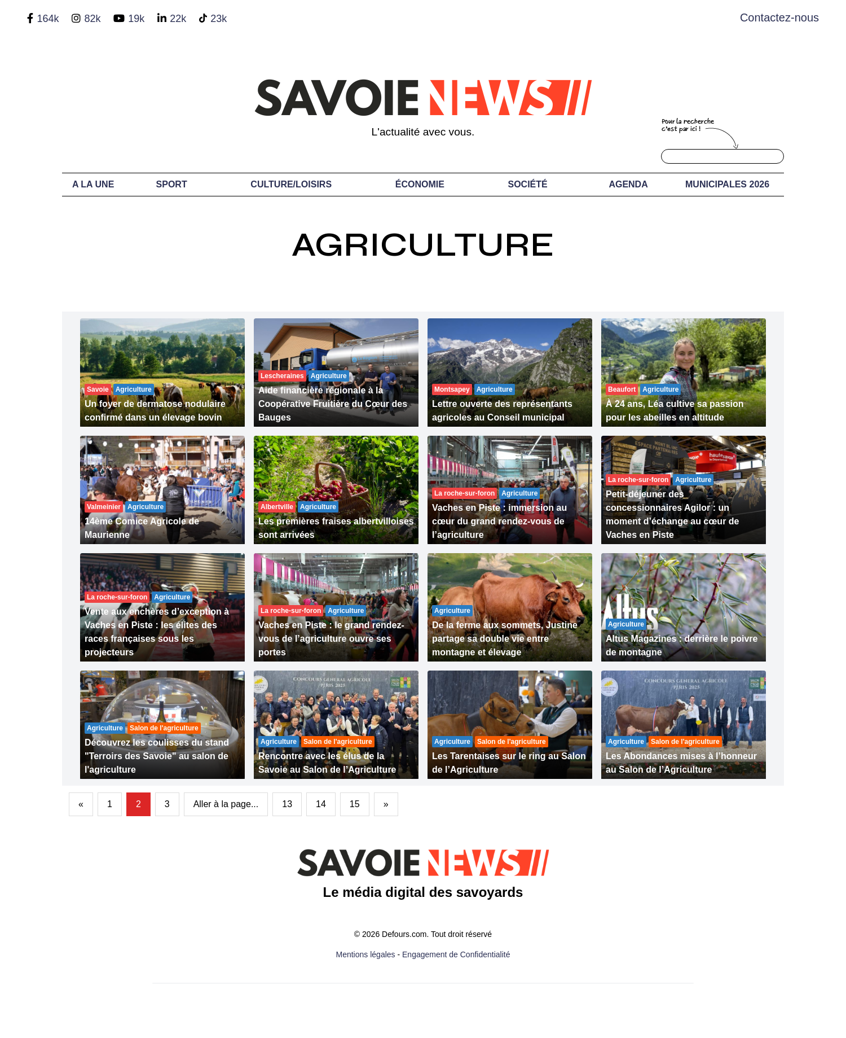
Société (528, 184)
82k (92, 18)
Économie (419, 184)
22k (178, 18)
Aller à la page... (226, 804)
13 (287, 804)
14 (321, 804)
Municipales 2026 (727, 184)
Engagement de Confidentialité (456, 954)
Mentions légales (365, 954)
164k (48, 18)
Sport (171, 184)
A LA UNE (93, 184)
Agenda (628, 184)
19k (136, 18)
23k (218, 18)
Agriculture (423, 244)
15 (355, 804)
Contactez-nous (779, 17)
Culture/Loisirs (291, 184)
